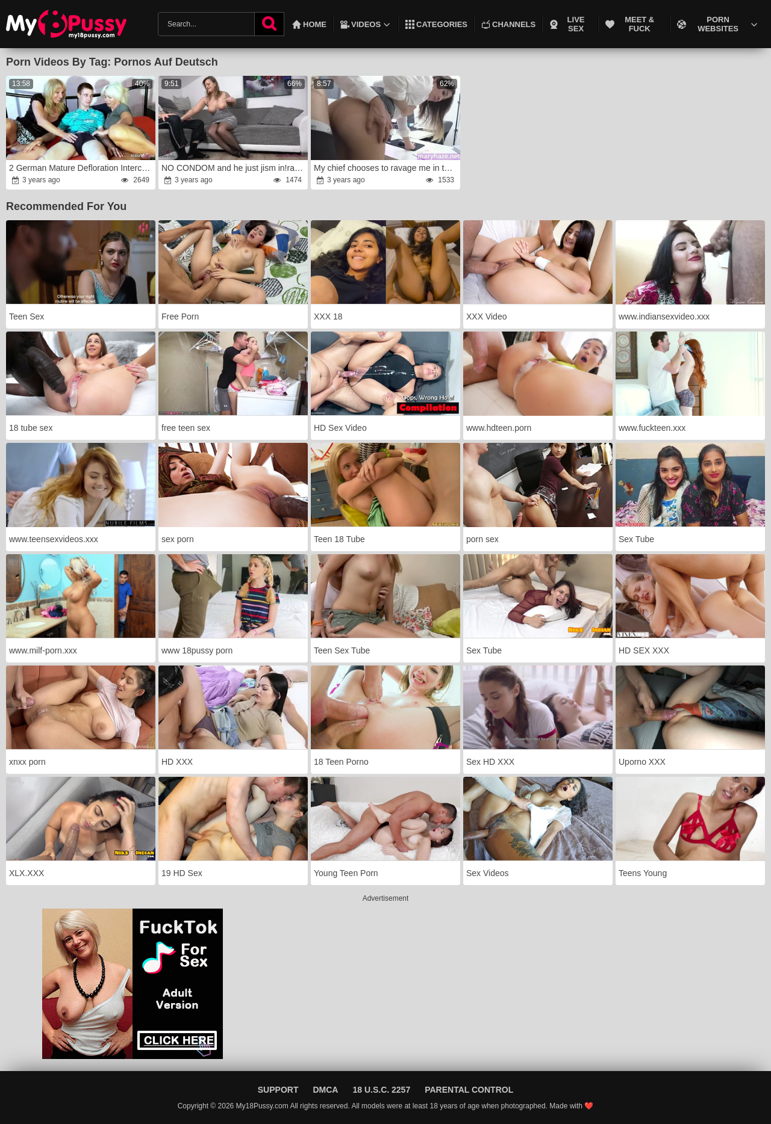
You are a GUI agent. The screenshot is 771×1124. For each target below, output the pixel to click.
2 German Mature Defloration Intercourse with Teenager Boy (81, 168)
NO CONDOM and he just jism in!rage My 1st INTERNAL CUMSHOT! (234, 168)
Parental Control (469, 1090)
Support (278, 1090)
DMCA (325, 1090)
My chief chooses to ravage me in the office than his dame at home (386, 168)
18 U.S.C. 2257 (381, 1090)
